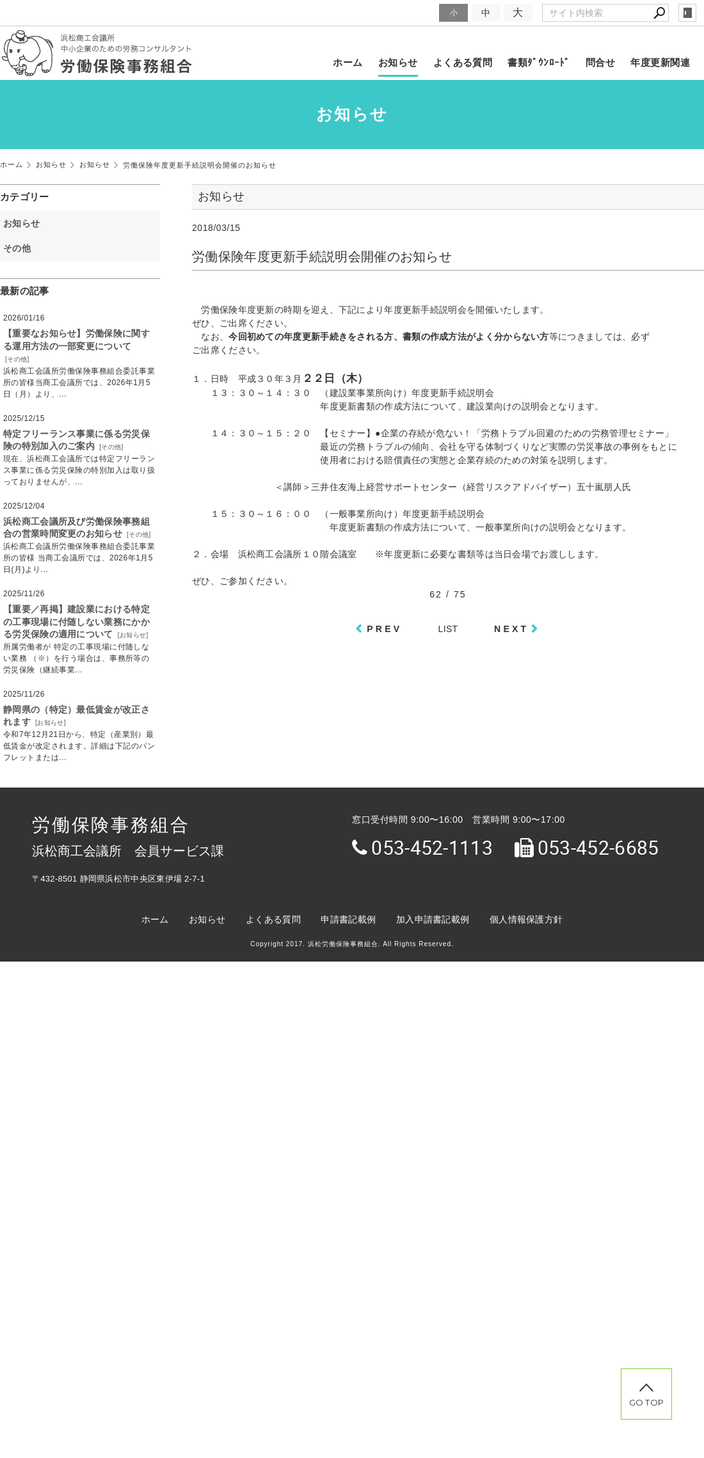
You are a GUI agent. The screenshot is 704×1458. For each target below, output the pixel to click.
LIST (448, 629)
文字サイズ (413, 12)
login (687, 13)
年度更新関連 (660, 62)
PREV (384, 629)
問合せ (600, 62)
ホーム (347, 62)
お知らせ (398, 62)
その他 (21, 248)
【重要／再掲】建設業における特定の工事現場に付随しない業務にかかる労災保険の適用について (76, 621)
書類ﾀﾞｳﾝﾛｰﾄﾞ (539, 62)
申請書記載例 (348, 919)
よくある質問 (463, 62)
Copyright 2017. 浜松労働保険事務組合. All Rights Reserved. (352, 943)
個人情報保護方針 (526, 919)
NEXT (511, 629)
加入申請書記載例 (432, 919)
